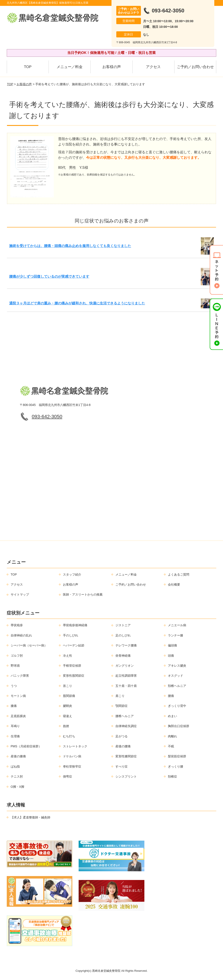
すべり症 (121, 766)
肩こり (120, 696)
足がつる (121, 736)
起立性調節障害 (126, 675)
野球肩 (15, 665)
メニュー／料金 (70, 67)
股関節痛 (69, 696)
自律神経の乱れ (21, 635)
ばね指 (15, 766)
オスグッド (175, 675)
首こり (67, 686)
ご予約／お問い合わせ (195, 67)
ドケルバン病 (72, 756)
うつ (14, 686)
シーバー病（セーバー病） (29, 645)
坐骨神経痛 (123, 655)
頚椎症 (172, 776)
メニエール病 (177, 625)
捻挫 (66, 726)
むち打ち (69, 736)
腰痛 (171, 696)
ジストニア (123, 625)
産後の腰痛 (123, 746)
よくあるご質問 (178, 574)
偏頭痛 (172, 645)
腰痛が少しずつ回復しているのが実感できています (49, 276)
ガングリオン (124, 665)
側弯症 (67, 776)
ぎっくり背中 (177, 706)
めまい (172, 716)
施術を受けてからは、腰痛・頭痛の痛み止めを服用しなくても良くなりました (70, 246)
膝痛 (14, 706)
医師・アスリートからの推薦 (83, 594)
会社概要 (174, 584)
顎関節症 (121, 706)
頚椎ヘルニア (177, 686)
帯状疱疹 (17, 625)
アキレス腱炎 (177, 665)
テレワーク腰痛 (126, 645)
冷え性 (67, 655)
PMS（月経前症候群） (26, 746)
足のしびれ (123, 635)
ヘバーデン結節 (73, 645)
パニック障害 (20, 675)
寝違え (67, 716)
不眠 (171, 746)
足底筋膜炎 (18, 716)
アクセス (153, 67)
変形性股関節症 (73, 675)
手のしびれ (70, 635)
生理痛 (15, 736)
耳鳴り (15, 726)
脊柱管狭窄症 (72, 766)
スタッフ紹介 (72, 574)
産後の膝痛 (18, 756)
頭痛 (171, 655)
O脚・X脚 (17, 786)
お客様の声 (111, 67)
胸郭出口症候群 (178, 726)
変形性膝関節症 (126, 756)
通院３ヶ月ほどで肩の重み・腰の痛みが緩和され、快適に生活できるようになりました (77, 303)
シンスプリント (126, 776)
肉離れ (172, 736)
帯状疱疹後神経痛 (75, 625)
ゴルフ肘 (17, 655)
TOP (28, 67)
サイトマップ (20, 594)
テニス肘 (17, 776)
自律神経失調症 (126, 726)
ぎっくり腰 (175, 766)
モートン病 (18, 696)
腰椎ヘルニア (124, 716)
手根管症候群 (72, 665)
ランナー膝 (175, 635)
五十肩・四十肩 (126, 686)
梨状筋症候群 (177, 756)
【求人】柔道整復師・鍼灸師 (30, 817)
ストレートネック (75, 746)
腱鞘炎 (67, 706)
